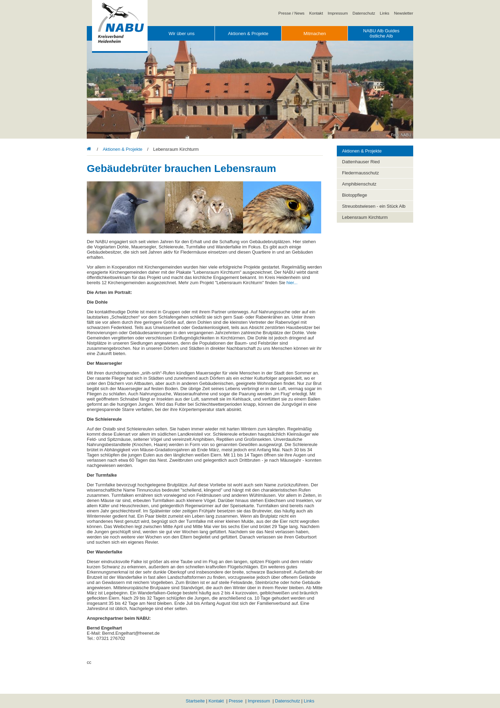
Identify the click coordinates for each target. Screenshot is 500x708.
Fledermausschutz (360, 172)
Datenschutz (363, 13)
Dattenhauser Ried (361, 161)
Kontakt (316, 13)
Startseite (195, 700)
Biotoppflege (354, 195)
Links (384, 13)
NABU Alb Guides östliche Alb (381, 33)
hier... (292, 282)
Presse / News (291, 13)
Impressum (338, 13)
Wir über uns (181, 33)
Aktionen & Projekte (248, 33)
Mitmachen (314, 33)
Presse (236, 700)
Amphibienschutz (359, 184)
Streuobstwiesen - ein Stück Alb (374, 206)
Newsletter (403, 13)
